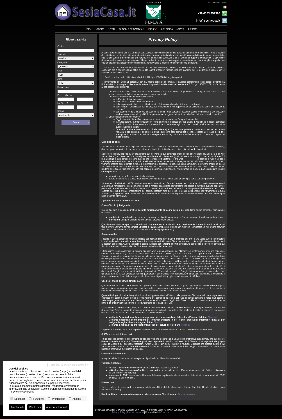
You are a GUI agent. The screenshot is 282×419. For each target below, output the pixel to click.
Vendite (99, 28)
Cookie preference (51, 388)
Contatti (192, 28)
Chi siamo (167, 28)
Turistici (153, 28)
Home (88, 28)
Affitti (111, 28)
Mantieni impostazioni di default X (69, 365)
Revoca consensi (186, 394)
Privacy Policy (118, 412)
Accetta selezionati (56, 407)
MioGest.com (163, 412)
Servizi (180, 28)
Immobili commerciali (131, 28)
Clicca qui (212, 317)
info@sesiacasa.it (208, 20)
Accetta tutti (17, 407)
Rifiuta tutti (35, 407)
